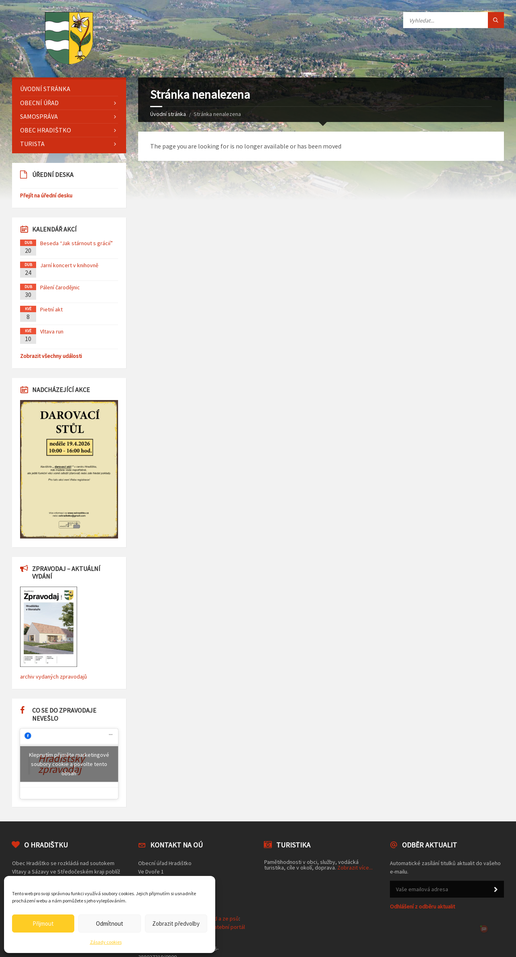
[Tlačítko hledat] (496, 20)
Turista (32, 144)
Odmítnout (109, 923)
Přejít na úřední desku (46, 195)
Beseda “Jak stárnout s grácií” (76, 243)
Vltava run (51, 331)
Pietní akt (51, 309)
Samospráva (39, 116)
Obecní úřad (39, 103)
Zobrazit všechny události (51, 356)
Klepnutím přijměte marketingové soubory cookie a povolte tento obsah (69, 763)
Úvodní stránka (168, 114)
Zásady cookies (106, 942)
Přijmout (43, 923)
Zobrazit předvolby (176, 923)
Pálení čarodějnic (60, 287)
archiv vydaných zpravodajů (53, 676)
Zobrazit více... (355, 867)
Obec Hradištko (45, 130)
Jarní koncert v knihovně (69, 265)
